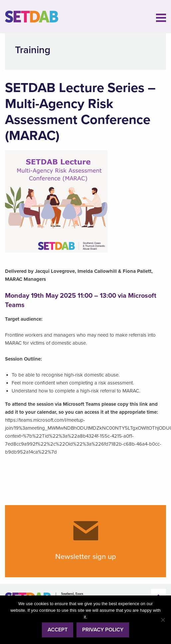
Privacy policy (102, 629)
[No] (162, 619)
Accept (58, 629)
